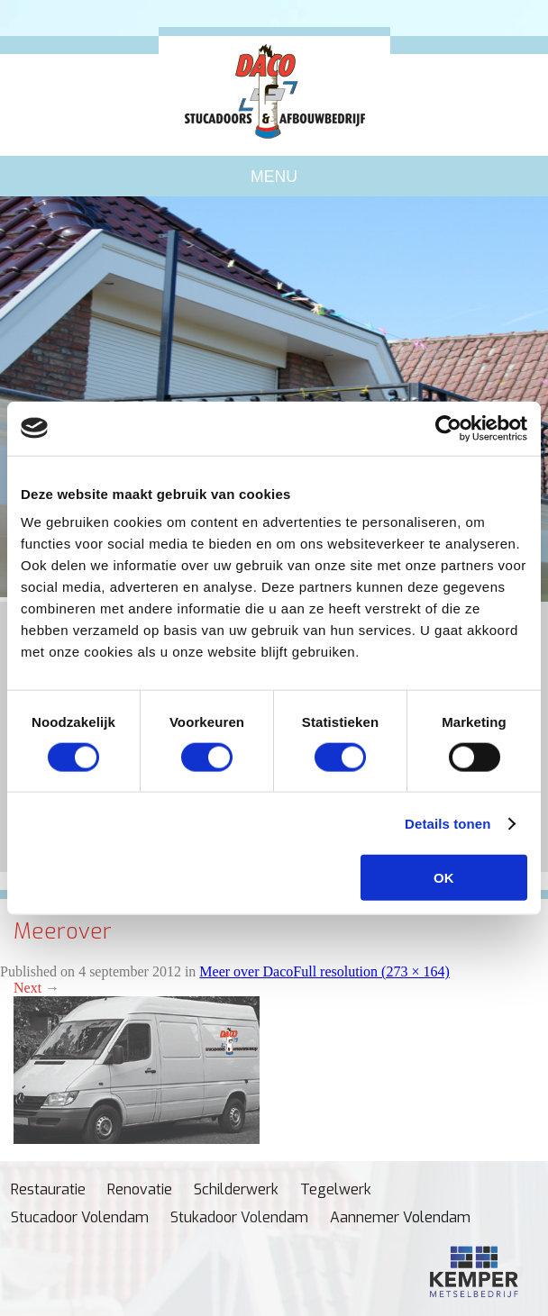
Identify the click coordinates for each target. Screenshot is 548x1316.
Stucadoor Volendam (80, 1217)
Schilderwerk (236, 1189)
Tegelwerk (335, 1189)
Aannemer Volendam (400, 1217)
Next (36, 987)
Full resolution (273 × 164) (371, 971)
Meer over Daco (246, 971)
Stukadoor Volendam (239, 1217)
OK (444, 877)
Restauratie (48, 1189)
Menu (274, 177)
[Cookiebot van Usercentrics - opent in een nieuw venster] (448, 427)
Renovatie (139, 1189)
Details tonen (447, 822)
